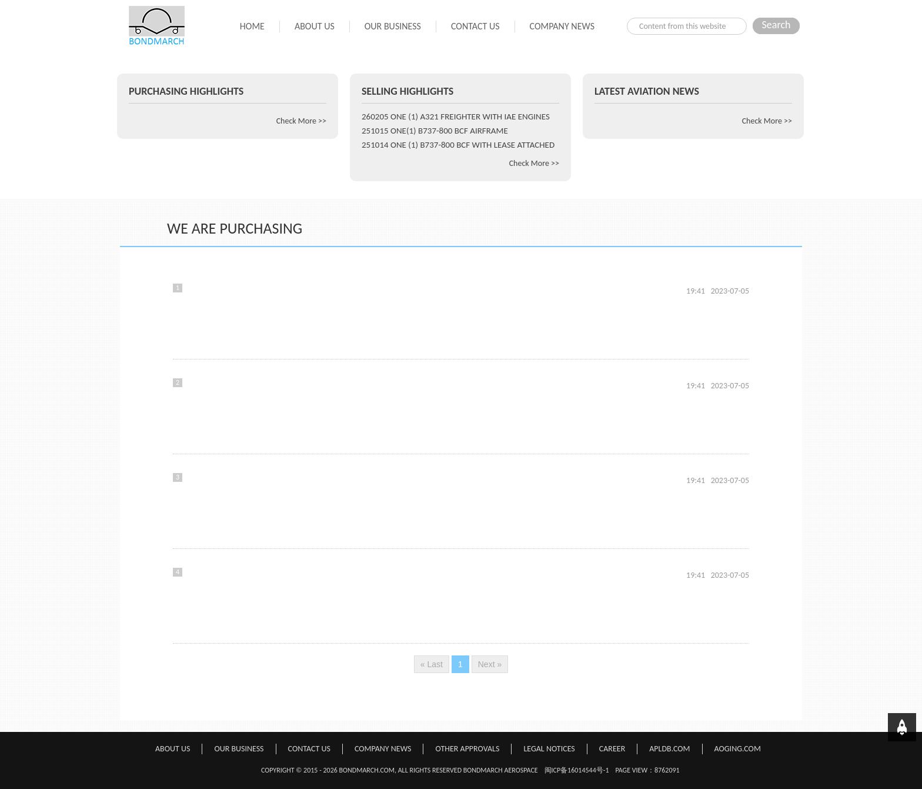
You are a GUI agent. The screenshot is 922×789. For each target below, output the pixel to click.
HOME (252, 26)
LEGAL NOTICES (548, 749)
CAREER (612, 749)
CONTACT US (475, 26)
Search (776, 24)
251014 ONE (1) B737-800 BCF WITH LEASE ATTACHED (458, 144)
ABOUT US (315, 26)
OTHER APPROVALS (467, 749)
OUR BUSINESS (393, 26)
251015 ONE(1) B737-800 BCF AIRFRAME (435, 130)
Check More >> (301, 121)
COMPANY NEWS (562, 26)
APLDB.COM (669, 749)
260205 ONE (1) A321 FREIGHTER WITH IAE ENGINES (456, 116)
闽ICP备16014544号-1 (576, 770)
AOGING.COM (737, 749)
